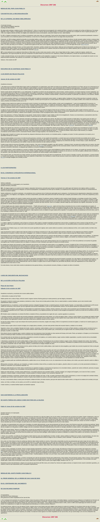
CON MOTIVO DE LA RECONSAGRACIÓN (14, 13)
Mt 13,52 (73, 216)
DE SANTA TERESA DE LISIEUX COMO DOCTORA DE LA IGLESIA (22, 400)
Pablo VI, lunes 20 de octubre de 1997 (13, 406)
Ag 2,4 (83, 44)
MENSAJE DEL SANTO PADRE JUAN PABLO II (16, 473)
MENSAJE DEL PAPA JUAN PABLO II (13, 8)
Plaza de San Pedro (7, 285)
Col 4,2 (90, 125)
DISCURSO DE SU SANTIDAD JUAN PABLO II (16, 69)
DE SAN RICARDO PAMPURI (10, 488)
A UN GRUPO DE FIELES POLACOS (12, 74)
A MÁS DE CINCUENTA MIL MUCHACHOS (14, 275)
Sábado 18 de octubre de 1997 (11, 288)
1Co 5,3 (49, 206)
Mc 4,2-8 (41, 145)
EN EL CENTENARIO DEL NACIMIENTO (13, 483)
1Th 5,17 (71, 125)
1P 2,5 (36, 49)
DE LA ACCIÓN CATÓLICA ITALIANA (13, 280)
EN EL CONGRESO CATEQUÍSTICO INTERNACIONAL (18, 173)
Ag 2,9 (86, 44)
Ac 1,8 (2, 157)
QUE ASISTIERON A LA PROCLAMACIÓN (14, 395)
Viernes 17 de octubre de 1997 (11, 178)
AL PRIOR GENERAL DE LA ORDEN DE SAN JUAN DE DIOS (20, 478)
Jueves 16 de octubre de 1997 (10, 79)
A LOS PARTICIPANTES (8, 167)
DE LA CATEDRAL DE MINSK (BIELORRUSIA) (16, 19)
